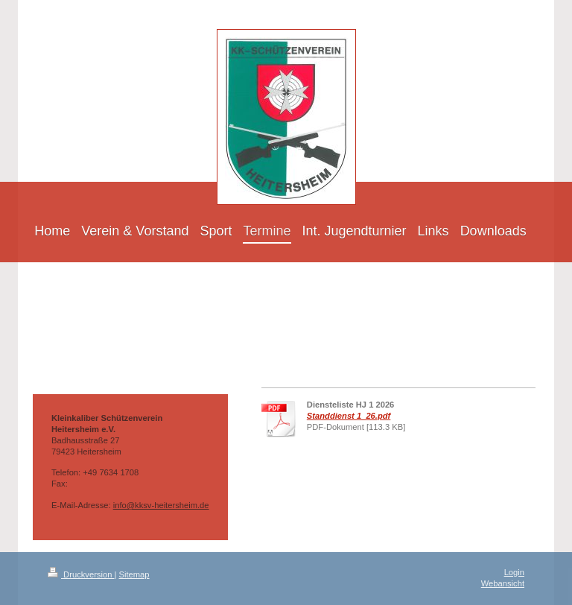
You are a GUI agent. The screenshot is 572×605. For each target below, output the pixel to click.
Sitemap (134, 574)
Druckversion (81, 574)
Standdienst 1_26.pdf (349, 415)
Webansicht (502, 583)
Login (514, 572)
